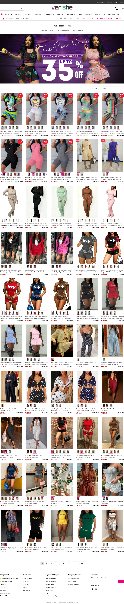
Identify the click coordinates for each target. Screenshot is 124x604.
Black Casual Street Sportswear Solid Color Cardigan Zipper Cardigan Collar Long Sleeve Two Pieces (10, 271)
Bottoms (88, 15)
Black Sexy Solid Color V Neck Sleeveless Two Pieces (8, 456)
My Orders (26, 581)
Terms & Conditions (73, 584)
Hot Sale (18, 15)
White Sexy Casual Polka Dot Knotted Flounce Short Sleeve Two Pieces (61, 410)
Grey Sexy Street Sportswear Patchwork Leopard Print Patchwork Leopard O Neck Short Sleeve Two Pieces (87, 271)
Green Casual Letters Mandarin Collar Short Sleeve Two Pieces (86, 548)
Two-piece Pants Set (63, 30)
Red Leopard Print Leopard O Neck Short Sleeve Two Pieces (85, 456)
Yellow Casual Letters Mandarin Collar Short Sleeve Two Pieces (61, 548)
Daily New (8, 15)
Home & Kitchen (113, 15)
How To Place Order (51, 578)
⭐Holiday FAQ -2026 (6, 581)
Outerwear (71, 15)
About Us (2, 587)
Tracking (109, 2)
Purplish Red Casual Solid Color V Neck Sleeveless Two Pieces (87, 502)
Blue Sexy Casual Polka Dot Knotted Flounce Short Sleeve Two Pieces (86, 410)
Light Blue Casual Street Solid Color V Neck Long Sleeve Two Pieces (111, 363)
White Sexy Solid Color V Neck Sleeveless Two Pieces (33, 456)
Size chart (2, 590)
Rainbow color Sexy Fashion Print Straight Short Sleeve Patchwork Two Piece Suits (86, 132)
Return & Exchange (73, 578)
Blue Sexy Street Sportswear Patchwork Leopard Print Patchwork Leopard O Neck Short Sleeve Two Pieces (36, 317)
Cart (119, 8)
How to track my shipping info (53, 596)
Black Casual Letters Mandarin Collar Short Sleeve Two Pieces (35, 548)
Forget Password (27, 578)
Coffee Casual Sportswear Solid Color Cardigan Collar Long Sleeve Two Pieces (87, 224)
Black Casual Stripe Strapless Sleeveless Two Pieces (11, 548)
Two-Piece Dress (78, 30)
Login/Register (101, 2)
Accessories (100, 15)
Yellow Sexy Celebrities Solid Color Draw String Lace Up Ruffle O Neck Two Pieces (62, 363)
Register (25, 587)
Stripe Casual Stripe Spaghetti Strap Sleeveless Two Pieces (86, 363)
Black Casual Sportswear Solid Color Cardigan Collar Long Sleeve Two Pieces (36, 224)
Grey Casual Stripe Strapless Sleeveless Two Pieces (112, 502)
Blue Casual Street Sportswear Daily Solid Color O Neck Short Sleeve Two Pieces (111, 178)
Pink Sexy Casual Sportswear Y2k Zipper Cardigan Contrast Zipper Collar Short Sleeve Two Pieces (36, 363)
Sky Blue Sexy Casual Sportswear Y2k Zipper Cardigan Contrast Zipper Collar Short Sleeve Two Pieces (10, 363)
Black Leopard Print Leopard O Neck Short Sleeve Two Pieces (61, 456)
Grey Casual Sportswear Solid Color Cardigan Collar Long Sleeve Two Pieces (11, 224)
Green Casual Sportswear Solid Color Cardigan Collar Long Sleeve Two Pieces (62, 224)
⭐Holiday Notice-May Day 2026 (9, 578)
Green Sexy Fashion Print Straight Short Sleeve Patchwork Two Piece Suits (11, 132)
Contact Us (3, 584)
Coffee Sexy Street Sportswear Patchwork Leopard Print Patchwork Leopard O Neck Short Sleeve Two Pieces (60, 317)
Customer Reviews (5, 593)
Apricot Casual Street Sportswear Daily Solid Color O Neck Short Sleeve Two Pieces (86, 178)
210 (63, 563)
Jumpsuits (50, 15)
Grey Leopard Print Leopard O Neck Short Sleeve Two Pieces (35, 502)
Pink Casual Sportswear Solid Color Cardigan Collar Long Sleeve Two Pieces (112, 224)
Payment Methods (50, 587)
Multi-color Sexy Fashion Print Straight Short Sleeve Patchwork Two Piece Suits (112, 132)
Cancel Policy (49, 590)
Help (121, 2)
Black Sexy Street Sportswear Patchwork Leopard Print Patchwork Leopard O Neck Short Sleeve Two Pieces (112, 271)
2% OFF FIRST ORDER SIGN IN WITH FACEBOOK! (102, 18)
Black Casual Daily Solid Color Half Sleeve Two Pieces (9, 410)
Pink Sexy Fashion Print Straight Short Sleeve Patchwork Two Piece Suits (35, 132)
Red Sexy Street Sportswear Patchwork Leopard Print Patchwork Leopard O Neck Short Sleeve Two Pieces (11, 317)
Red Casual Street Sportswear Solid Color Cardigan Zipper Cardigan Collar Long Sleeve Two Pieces (35, 271)
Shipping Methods (50, 584)
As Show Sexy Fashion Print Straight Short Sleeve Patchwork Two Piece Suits (62, 132)
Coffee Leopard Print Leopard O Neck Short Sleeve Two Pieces (111, 456)
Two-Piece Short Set (47, 30)
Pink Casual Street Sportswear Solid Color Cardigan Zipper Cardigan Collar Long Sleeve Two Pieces (61, 271)
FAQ (46, 593)
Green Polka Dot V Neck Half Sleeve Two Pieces (61, 502)
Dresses (28, 15)
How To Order (26, 590)
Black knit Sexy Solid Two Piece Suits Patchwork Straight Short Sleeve (10, 178)
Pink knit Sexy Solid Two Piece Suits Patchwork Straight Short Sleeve (35, 178)
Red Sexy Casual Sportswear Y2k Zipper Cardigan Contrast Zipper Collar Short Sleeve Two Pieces (112, 317)
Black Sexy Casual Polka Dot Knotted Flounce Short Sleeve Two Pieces (35, 410)
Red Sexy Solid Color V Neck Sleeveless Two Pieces (112, 410)
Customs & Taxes (5, 596)
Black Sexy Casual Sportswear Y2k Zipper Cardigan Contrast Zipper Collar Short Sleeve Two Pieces (86, 317)
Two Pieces (39, 15)
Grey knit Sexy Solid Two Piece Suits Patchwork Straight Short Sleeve (61, 178)
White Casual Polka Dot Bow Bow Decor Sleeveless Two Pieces (112, 548)
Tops (80, 15)
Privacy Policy (72, 581)
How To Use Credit (50, 581)
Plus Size (60, 15)
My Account (26, 584)
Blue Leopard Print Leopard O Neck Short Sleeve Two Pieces (10, 502)
